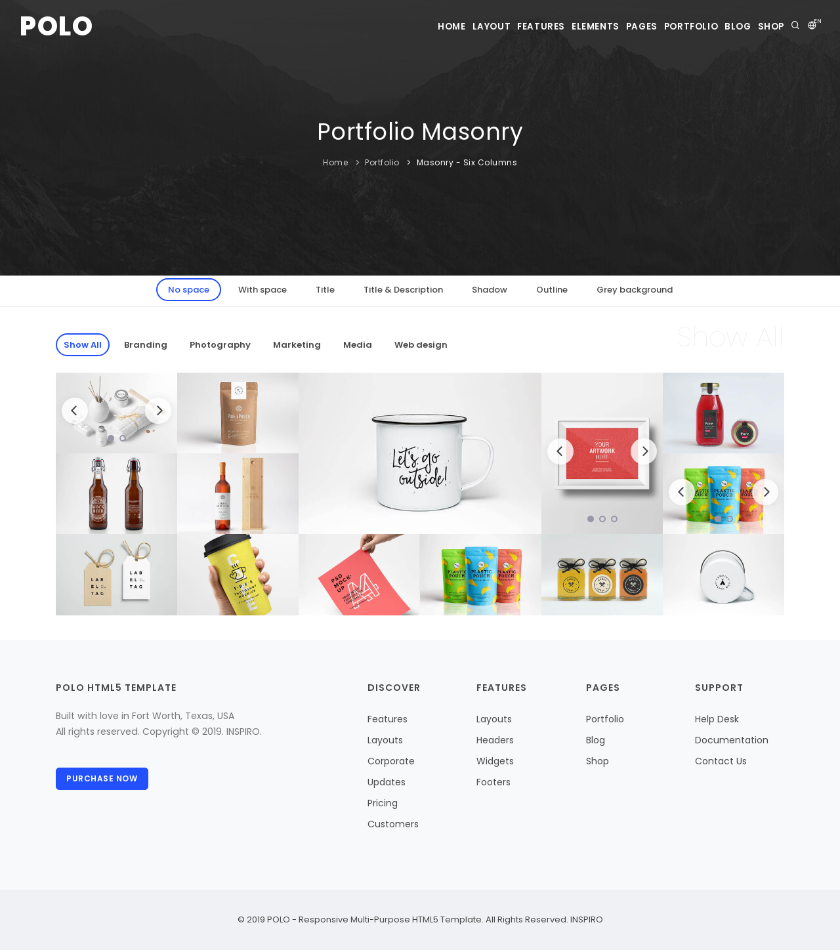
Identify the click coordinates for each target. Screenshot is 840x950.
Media (357, 345)
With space (262, 289)
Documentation (731, 740)
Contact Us (721, 761)
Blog (722, 26)
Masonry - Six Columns (467, 162)
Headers (495, 740)
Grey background (635, 289)
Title (325, 289)
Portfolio (665, 26)
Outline (552, 289)
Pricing (383, 803)
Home (374, 26)
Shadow (489, 289)
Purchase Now (103, 780)
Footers (493, 782)
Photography (220, 345)
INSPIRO (585, 919)
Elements (548, 26)
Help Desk (717, 719)
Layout (425, 26)
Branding (145, 345)
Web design (421, 345)
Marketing (297, 345)
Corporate (391, 761)
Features (484, 26)
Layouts (385, 740)
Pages (606, 26)
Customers (393, 824)
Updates (387, 782)
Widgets (495, 761)
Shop (767, 26)
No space (188, 289)
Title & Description (403, 289)
